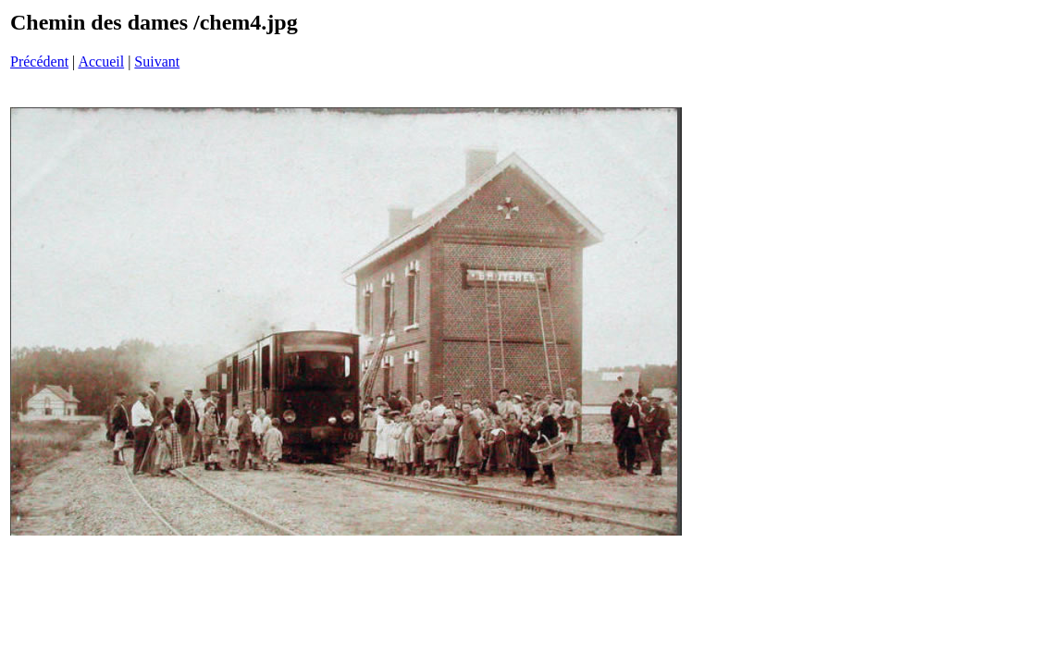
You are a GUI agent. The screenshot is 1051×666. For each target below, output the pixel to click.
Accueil (101, 61)
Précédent (39, 61)
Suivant (156, 61)
